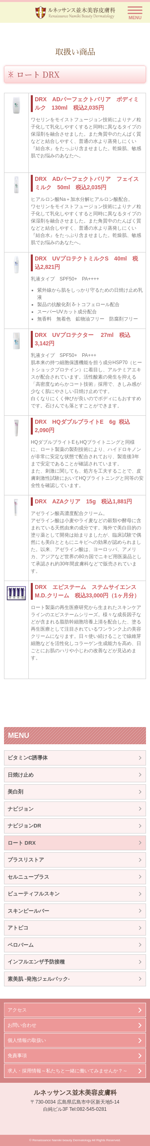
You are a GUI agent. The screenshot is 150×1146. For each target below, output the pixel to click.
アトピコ (18, 928)
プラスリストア (26, 860)
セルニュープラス (28, 877)
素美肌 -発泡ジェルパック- (39, 979)
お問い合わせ (22, 1025)
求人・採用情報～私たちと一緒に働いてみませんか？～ (68, 1071)
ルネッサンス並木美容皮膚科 (75, 1092)
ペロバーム (21, 945)
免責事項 (17, 1055)
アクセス (17, 1010)
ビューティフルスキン (34, 894)
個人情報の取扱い (27, 1040)
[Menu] (135, 13)
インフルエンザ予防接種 (36, 962)
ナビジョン (21, 809)
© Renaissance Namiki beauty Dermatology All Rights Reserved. (75, 1140)
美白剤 (15, 792)
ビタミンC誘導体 (28, 758)
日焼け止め (21, 775)
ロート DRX (22, 843)
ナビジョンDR (24, 826)
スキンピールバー (28, 911)
